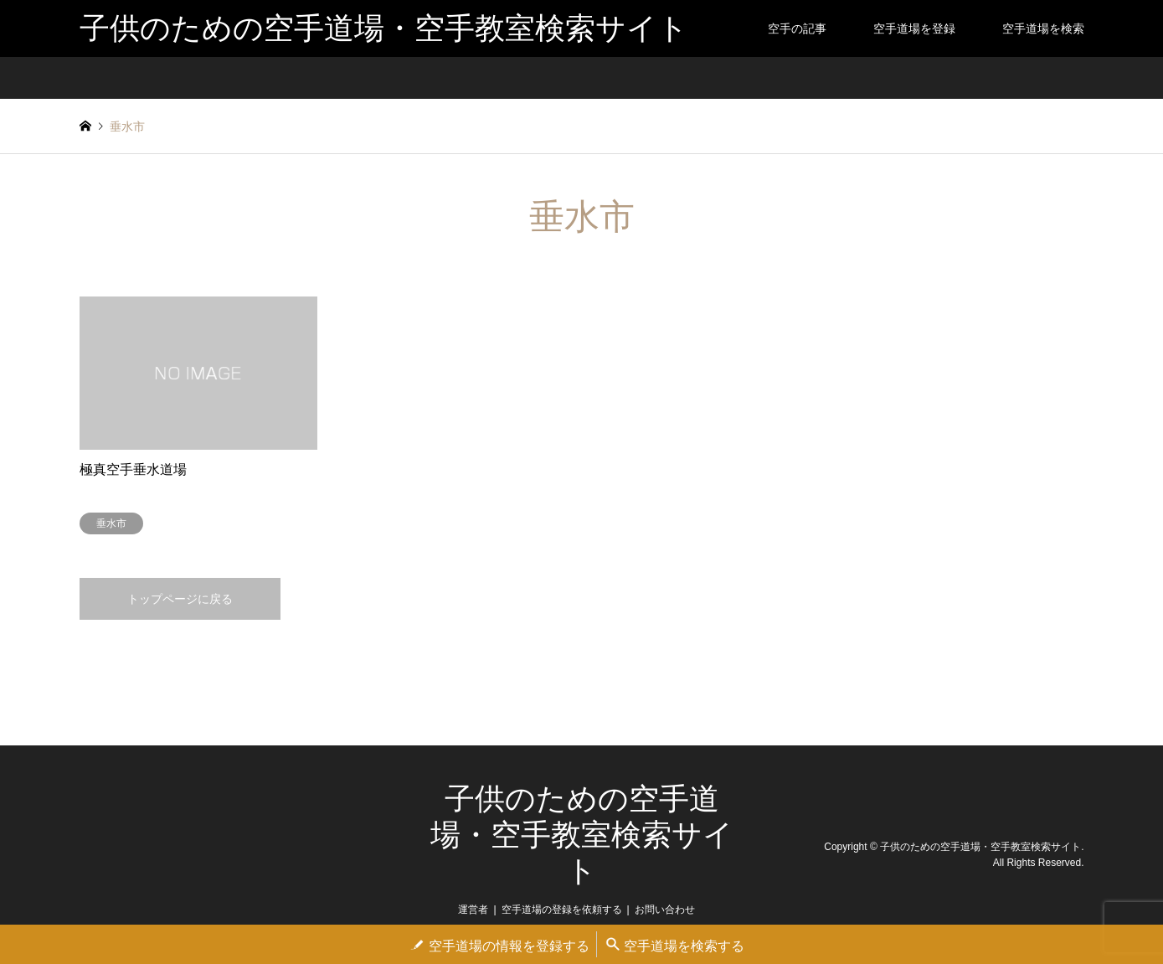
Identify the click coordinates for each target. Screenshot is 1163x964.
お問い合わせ (665, 909)
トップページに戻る (180, 599)
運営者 (473, 909)
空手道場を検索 (1043, 28)
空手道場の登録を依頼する (562, 909)
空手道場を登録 (914, 28)
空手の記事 (797, 28)
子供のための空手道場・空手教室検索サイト (581, 835)
